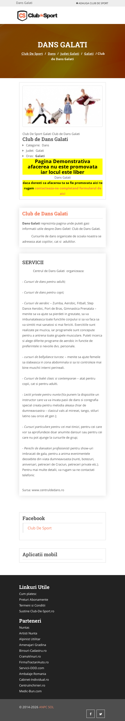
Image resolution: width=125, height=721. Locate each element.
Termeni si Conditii (32, 605)
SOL (51, 707)
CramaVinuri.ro (30, 656)
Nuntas (24, 627)
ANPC (43, 707)
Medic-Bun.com (30, 691)
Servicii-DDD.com (31, 668)
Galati (89, 53)
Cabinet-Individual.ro (34, 679)
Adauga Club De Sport (92, 3)
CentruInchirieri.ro (32, 685)
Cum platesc (28, 594)
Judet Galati (69, 53)
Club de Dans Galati (45, 213)
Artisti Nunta (28, 633)
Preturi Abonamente (33, 599)
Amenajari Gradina (32, 645)
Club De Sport (32, 53)
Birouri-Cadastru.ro (33, 650)
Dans (51, 53)
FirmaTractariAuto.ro (34, 662)
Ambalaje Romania (32, 674)
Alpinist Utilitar (29, 639)
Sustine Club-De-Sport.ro (36, 611)
